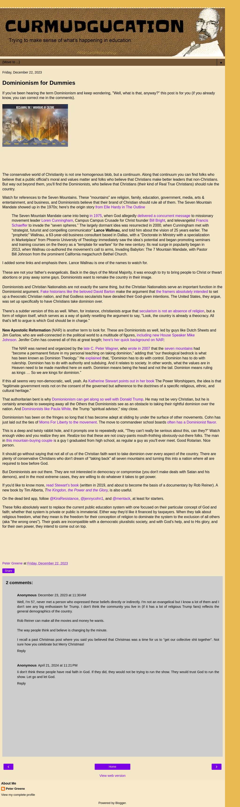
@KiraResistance (64, 499)
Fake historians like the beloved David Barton (77, 292)
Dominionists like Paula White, (47, 409)
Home (112, 766)
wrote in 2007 (139, 348)
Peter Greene (15, 788)
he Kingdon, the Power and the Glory (77, 490)
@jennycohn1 (92, 499)
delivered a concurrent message (164, 216)
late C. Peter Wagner (100, 348)
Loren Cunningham (57, 220)
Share (8, 570)
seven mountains (179, 348)
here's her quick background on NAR (133, 340)
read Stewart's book (62, 485)
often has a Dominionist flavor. (192, 422)
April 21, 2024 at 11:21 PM (57, 665)
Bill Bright (157, 220)
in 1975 (96, 216)
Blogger (120, 803)
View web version (112, 776)
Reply (21, 651)
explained (93, 358)
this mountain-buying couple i (30, 440)
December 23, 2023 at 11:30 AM (62, 595)
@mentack (121, 499)
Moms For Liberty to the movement (68, 422)
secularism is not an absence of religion (171, 311)
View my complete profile (18, 794)
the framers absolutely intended (181, 292)
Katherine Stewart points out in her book (121, 381)
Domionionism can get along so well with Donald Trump (97, 399)
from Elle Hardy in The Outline (120, 207)
